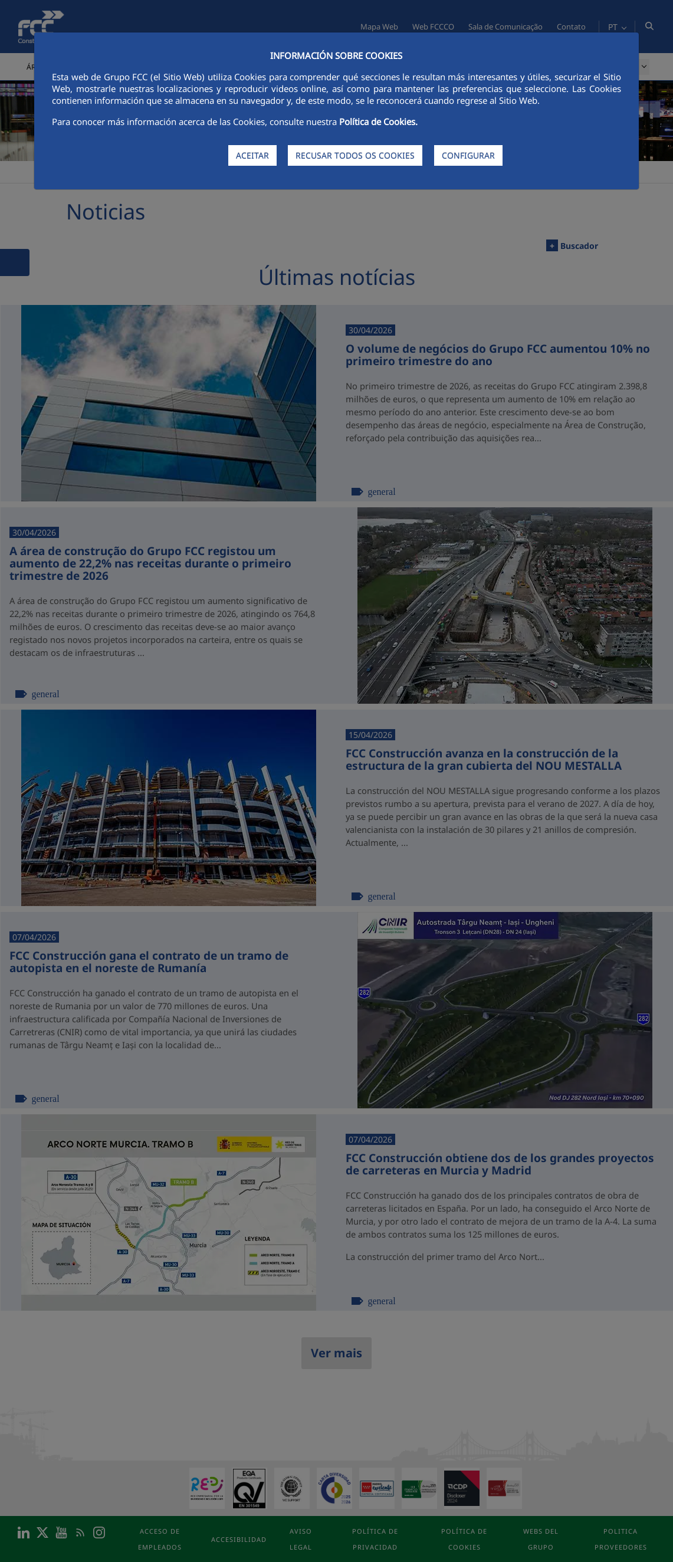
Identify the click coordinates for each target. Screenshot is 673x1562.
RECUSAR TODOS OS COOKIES (355, 155)
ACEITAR (252, 155)
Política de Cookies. (378, 121)
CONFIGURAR (468, 155)
